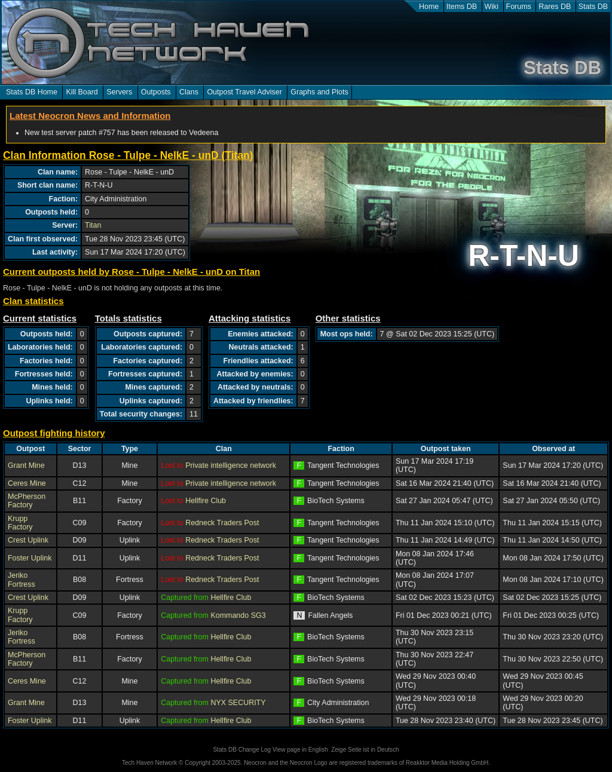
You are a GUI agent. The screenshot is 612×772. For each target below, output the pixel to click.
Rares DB (554, 6)
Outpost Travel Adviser (244, 92)
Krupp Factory (20, 522)
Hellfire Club (205, 501)
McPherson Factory (26, 500)
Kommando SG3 (237, 615)
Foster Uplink (29, 558)
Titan (93, 225)
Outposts (156, 92)
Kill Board (81, 92)
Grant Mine (26, 465)
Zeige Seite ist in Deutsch (365, 749)
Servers (119, 92)
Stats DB (593, 6)
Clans (188, 92)
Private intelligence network (230, 465)
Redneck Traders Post (222, 523)
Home (429, 6)
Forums (518, 6)
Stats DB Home (31, 92)
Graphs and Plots (319, 92)
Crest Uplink (28, 540)
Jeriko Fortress (21, 579)
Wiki (492, 6)
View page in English (300, 749)
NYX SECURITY (237, 703)
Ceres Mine (27, 483)
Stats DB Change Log (242, 749)
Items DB (461, 6)
